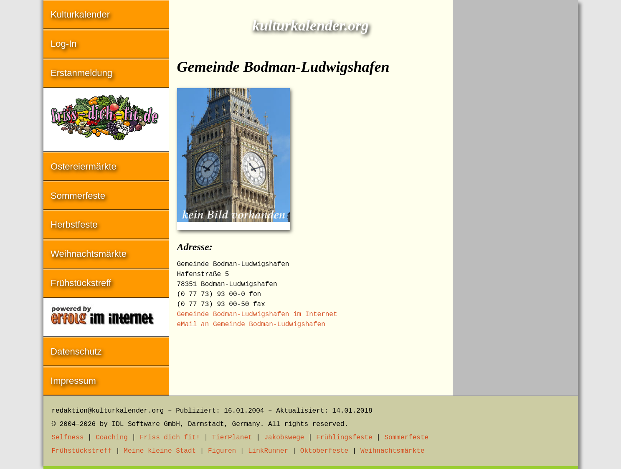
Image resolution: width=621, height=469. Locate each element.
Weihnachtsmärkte (89, 253)
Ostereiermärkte (84, 166)
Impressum (73, 380)
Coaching (112, 437)
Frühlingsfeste (344, 437)
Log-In (63, 43)
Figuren (222, 451)
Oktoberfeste (324, 451)
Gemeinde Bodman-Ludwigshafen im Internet (257, 314)
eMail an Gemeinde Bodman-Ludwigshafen (251, 324)
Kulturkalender (80, 14)
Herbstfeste (74, 224)
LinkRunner (268, 451)
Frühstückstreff (81, 283)
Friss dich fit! (170, 437)
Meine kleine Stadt (160, 451)
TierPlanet (232, 437)
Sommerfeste (78, 195)
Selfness (68, 437)
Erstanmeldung (81, 73)
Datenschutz (76, 351)
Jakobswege (284, 437)
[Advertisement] (515, 125)
